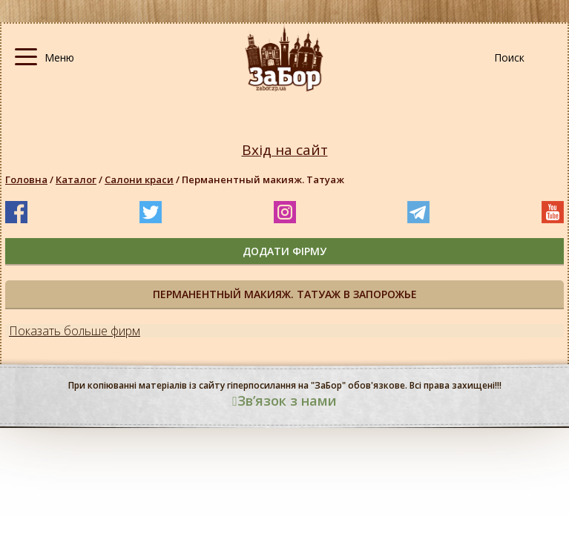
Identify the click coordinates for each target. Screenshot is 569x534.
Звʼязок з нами (284, 400)
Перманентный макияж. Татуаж (263, 179)
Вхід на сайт (285, 150)
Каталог (76, 179)
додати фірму (284, 251)
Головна (26, 179)
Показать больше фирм (74, 330)
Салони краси (139, 179)
